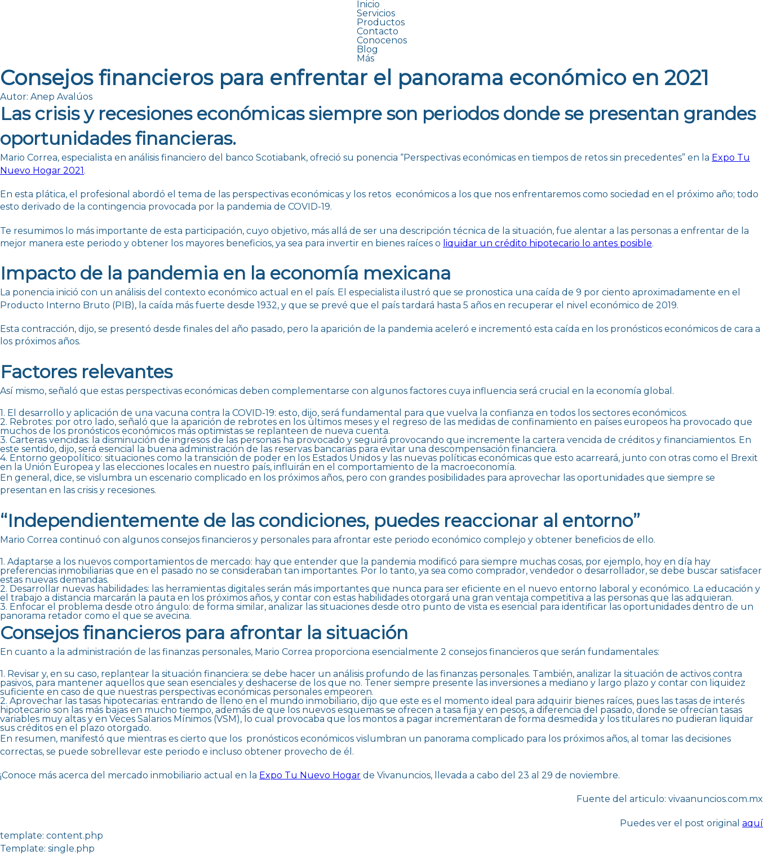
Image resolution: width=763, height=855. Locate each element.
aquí (752, 823)
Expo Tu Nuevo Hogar (310, 775)
